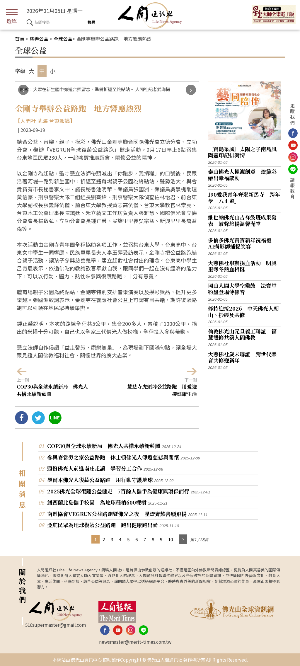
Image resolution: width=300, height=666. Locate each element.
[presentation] (23, 90)
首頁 (19, 38)
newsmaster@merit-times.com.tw (135, 641)
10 (170, 539)
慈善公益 (39, 38)
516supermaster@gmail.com (55, 624)
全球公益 (63, 38)
